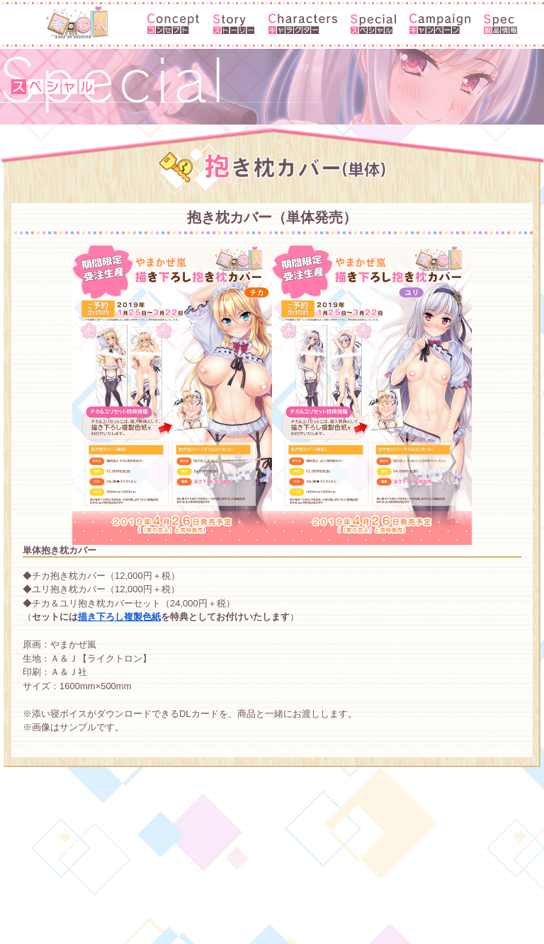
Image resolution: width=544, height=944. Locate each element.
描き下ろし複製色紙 (119, 616)
